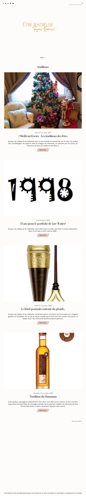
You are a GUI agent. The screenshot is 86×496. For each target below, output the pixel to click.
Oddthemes (60, 493)
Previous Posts (77, 421)
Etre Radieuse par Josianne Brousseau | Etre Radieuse (22, 493)
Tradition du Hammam (43, 396)
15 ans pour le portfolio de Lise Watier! (43, 223)
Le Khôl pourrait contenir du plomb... (43, 309)
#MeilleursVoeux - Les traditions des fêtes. (43, 136)
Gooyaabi (79, 493)
